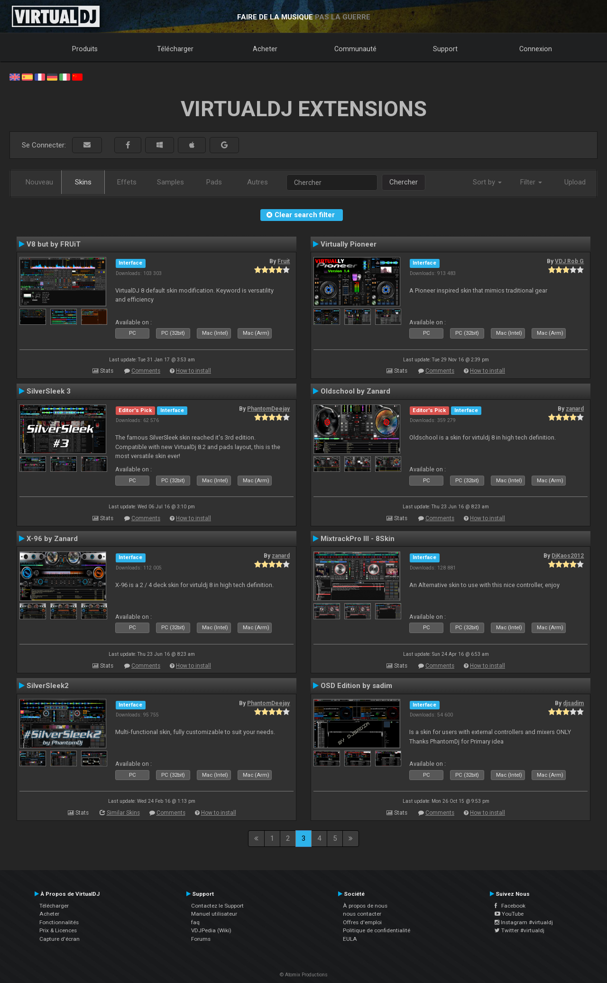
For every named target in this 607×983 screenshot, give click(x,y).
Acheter (265, 49)
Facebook (510, 905)
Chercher (403, 182)
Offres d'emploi (362, 922)
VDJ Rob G (569, 261)
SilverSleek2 (48, 685)
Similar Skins (123, 812)
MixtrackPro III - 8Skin (358, 538)
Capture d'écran (59, 939)
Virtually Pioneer (349, 244)
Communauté (355, 49)
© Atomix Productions (304, 975)
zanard (575, 408)
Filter (531, 182)
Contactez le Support (217, 905)
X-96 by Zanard (52, 538)
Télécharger (175, 49)
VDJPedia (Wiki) (211, 930)
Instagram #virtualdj (524, 922)
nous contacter (362, 913)
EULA (350, 939)
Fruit (283, 261)
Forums (201, 939)
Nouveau (39, 182)
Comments (145, 370)
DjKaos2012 (568, 555)
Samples (170, 182)
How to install (193, 370)
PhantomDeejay (268, 408)
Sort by (487, 182)
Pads (214, 182)
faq (195, 922)
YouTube (509, 913)
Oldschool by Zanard (355, 391)
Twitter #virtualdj (519, 930)
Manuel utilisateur (214, 913)
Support (445, 49)
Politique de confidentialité (376, 930)
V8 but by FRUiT (54, 244)
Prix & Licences (58, 930)
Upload (575, 182)
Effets (127, 182)
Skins (83, 182)
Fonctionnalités (59, 922)
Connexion (535, 49)
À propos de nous (365, 905)
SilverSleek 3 (49, 391)
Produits (85, 49)
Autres (257, 182)
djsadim (573, 703)
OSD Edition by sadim (356, 685)
